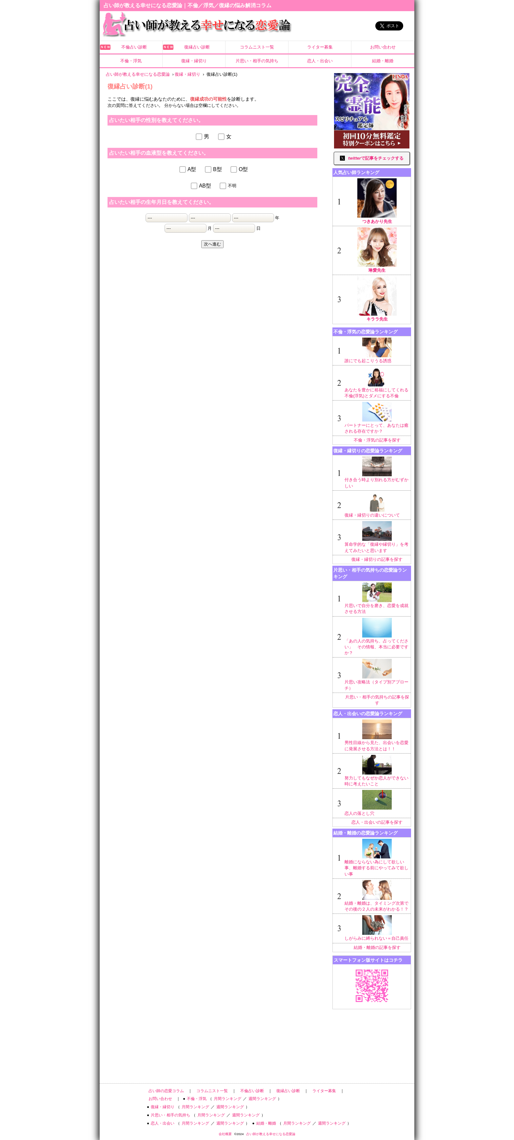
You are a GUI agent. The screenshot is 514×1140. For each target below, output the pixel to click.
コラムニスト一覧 (257, 47)
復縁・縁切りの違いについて (377, 505)
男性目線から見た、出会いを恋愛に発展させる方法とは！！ (377, 735)
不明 (232, 185)
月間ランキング (227, 1098)
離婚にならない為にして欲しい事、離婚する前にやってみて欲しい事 (377, 857)
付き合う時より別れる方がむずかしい (377, 472)
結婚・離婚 (382, 60)
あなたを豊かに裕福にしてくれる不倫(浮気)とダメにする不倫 (377, 382)
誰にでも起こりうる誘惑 (377, 350)
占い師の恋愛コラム (166, 1091)
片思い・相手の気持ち (257, 60)
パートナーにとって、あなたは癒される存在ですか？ (377, 417)
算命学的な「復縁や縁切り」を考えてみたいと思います (377, 537)
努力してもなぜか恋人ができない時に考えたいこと (377, 770)
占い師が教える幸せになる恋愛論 (270, 1134)
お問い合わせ (383, 47)
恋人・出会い (320, 60)
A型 (192, 169)
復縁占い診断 (197, 47)
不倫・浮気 (131, 60)
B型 (217, 169)
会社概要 (225, 1134)
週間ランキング (262, 1098)
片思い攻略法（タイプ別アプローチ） (377, 674)
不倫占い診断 (134, 47)
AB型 (205, 185)
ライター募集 (320, 47)
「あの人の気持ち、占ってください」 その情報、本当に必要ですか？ (377, 637)
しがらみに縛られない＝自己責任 (377, 928)
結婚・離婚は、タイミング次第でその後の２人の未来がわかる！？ (377, 896)
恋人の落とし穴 (377, 803)
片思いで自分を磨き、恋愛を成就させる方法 (377, 598)
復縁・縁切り (194, 60)
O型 (243, 169)
